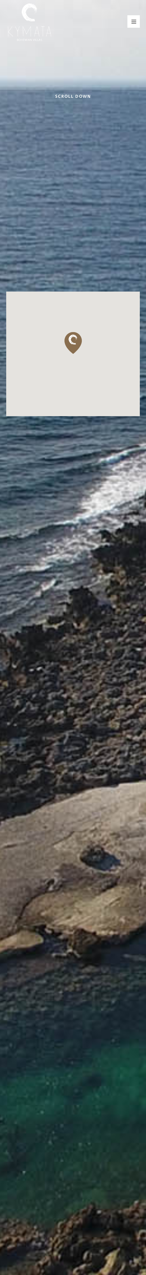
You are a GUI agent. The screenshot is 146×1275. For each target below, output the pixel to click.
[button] (73, 343)
